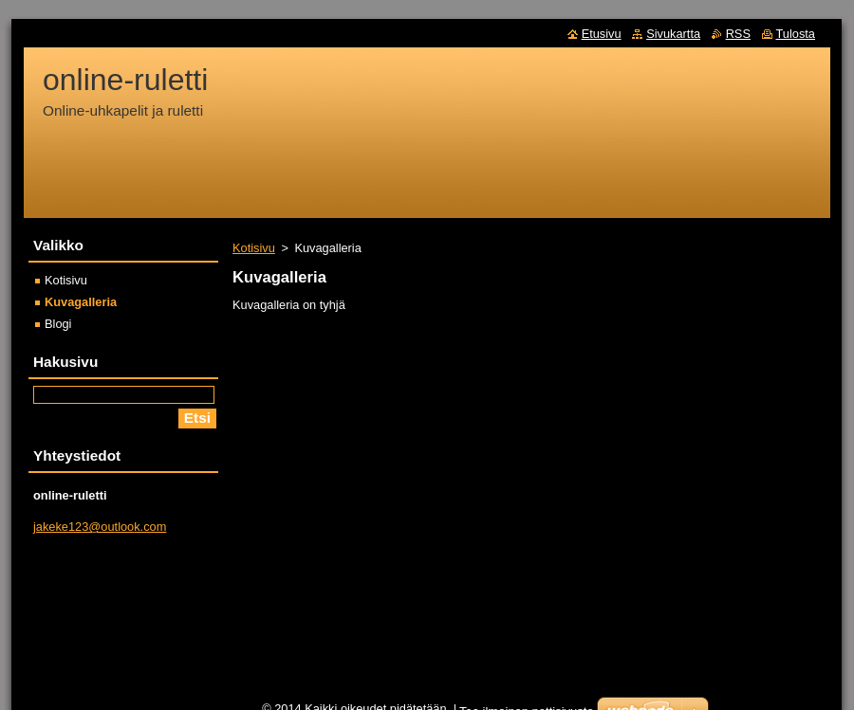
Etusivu (602, 34)
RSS (738, 34)
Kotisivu (253, 248)
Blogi (58, 324)
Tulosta (796, 34)
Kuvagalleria (81, 302)
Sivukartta (673, 34)
